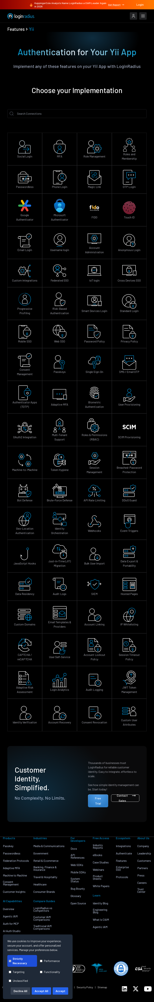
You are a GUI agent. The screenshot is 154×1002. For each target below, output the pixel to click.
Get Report (116, 4)
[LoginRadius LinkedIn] (124, 989)
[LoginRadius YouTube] (148, 989)
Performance (50, 961)
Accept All (41, 991)
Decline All (20, 991)
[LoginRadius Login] (133, 16)
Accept (60, 991)
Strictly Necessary (18, 961)
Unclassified (18, 980)
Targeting (16, 972)
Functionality (50, 972)
